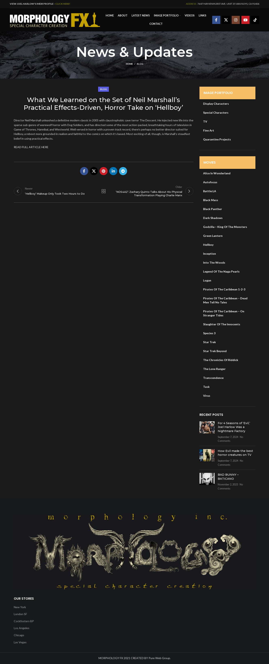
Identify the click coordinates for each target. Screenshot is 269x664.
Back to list (103, 191)
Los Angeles (21, 628)
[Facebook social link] (216, 20)
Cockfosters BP (24, 621)
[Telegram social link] (123, 171)
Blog (140, 64)
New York (20, 607)
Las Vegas (20, 642)
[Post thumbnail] (207, 432)
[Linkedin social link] (113, 171)
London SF (20, 614)
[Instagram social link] (236, 20)
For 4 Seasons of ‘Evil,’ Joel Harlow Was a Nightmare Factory (234, 427)
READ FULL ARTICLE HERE (31, 147)
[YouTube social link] (245, 20)
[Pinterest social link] (104, 171)
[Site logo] (55, 19)
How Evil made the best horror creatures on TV (235, 453)
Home (129, 64)
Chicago (19, 635)
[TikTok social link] (255, 20)
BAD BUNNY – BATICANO (228, 477)
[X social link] (226, 20)
